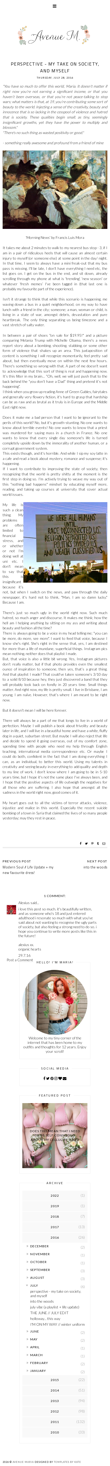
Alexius (24, 902)
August (37, 1278)
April (35, 1347)
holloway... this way (45, 1318)
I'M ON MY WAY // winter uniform (57, 1324)
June (34, 1331)
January (38, 1371)
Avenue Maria (23, 1461)
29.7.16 (24, 955)
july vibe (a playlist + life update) (54, 1307)
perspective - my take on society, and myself (55, 1293)
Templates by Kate (67, 1461)
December (39, 1246)
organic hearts (29, 949)
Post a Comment (20, 960)
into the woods (42, 1301)
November (40, 1254)
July (34, 1285)
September (40, 1270)
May (34, 1339)
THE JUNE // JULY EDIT (49, 1313)
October (38, 1262)
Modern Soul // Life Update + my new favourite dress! (28, 869)
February (39, 1363)
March (36, 1355)
